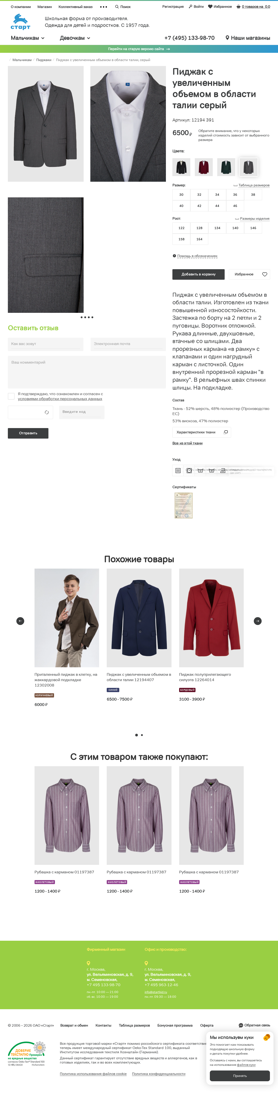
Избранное (220, 6)
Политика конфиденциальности (158, 1074)
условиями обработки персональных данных (60, 399)
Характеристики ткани (196, 432)
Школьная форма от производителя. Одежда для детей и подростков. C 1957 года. (97, 21)
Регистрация (173, 6)
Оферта (206, 1025)
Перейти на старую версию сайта (136, 49)
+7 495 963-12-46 (161, 984)
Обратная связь (257, 1025)
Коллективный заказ (75, 7)
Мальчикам (28, 38)
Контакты (103, 1025)
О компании (21, 7)
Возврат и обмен (74, 1025)
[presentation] (20, 621)
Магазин (44, 7)
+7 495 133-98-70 (103, 984)
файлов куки (246, 1069)
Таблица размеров (134, 1025)
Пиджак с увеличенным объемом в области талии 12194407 (139, 677)
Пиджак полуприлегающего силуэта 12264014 (205, 677)
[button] (136, 735)
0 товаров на (253, 6)
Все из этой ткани (187, 443)
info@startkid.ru (156, 992)
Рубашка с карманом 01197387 (64, 872)
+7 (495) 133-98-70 (189, 38)
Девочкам (75, 38)
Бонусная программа (175, 1025)
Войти (196, 6)
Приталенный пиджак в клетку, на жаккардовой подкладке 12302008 (66, 680)
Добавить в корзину (198, 274)
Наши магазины (248, 38)
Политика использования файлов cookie (93, 1074)
